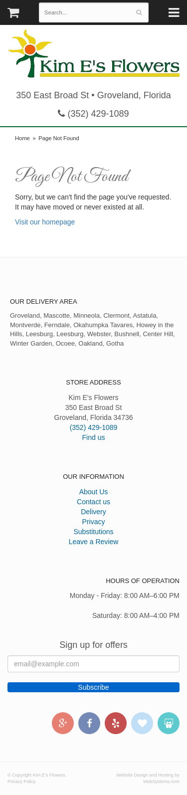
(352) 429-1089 (93, 114)
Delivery (93, 512)
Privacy (93, 522)
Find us (93, 437)
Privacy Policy (21, 781)
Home (22, 138)
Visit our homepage (45, 222)
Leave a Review (94, 542)
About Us (93, 492)
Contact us (93, 502)
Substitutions (93, 532)
